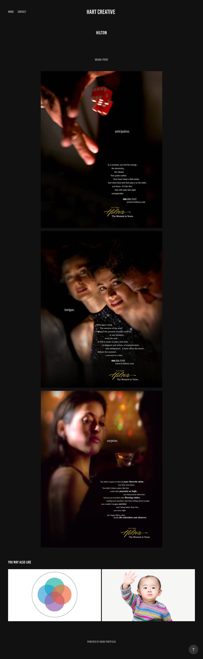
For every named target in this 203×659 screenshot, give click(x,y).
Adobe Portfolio (107, 641)
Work (11, 11)
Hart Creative (101, 12)
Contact (22, 11)
